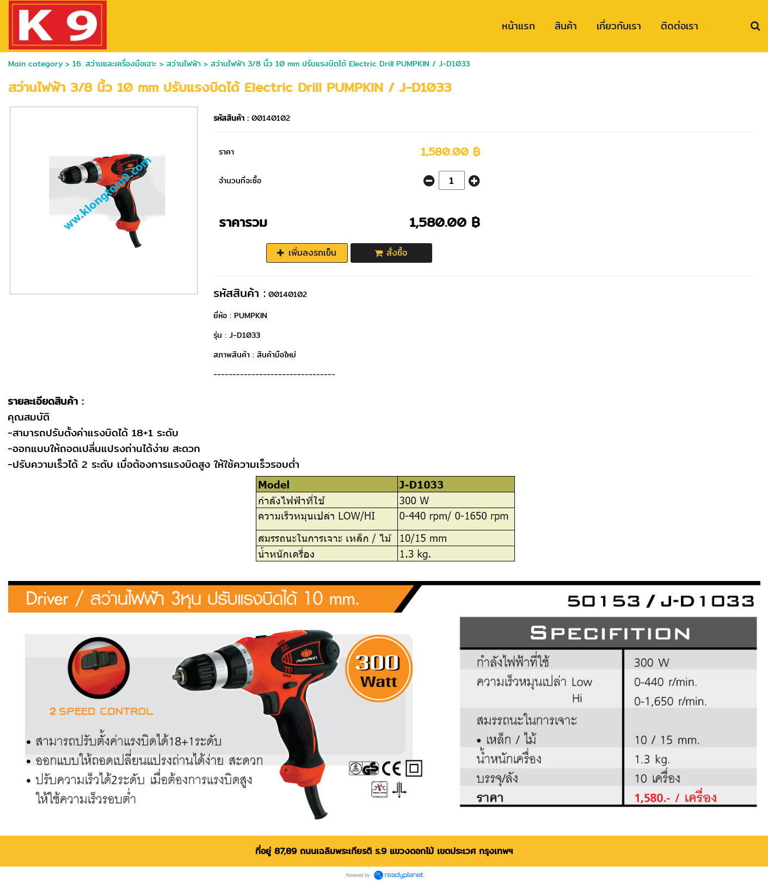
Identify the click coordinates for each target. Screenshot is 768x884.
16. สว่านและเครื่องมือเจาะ (115, 64)
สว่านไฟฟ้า (184, 64)
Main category (35, 64)
